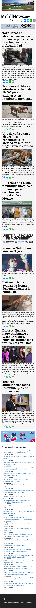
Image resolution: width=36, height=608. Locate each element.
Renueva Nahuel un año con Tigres (13, 545)
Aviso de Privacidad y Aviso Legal (14, 602)
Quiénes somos (8, 599)
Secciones (16, 20)
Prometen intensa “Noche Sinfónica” (14, 496)
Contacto (29, 602)
